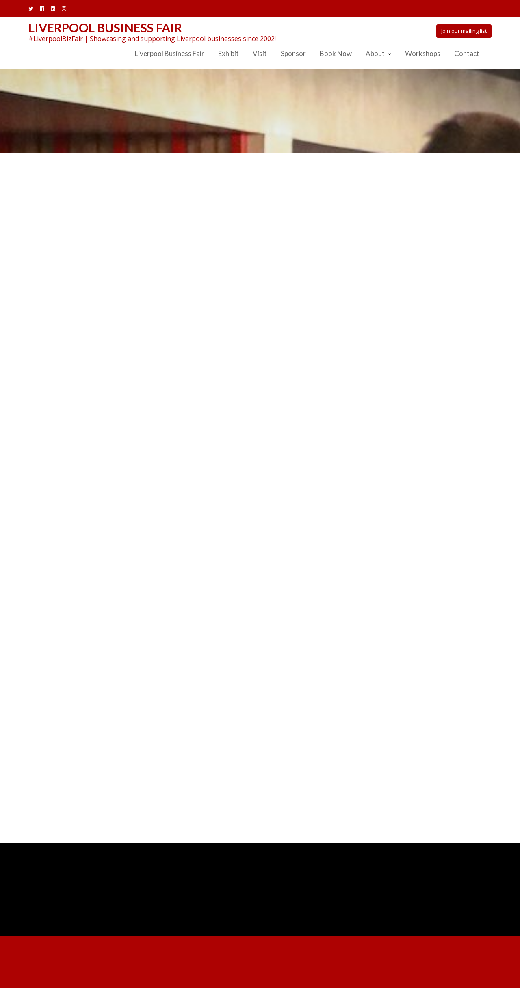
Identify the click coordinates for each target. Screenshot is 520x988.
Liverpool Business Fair (105, 27)
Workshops (422, 53)
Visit (260, 53)
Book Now (336, 53)
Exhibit (228, 53)
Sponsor (293, 53)
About (375, 53)
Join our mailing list (464, 31)
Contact (466, 53)
